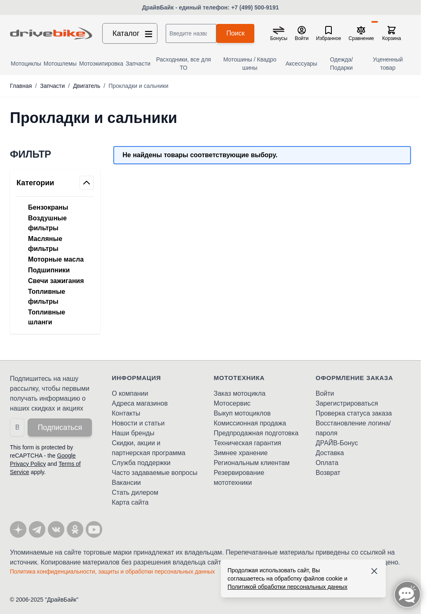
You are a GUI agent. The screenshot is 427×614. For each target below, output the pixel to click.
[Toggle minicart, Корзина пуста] (391, 33)
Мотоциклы (26, 63)
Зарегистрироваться (347, 403)
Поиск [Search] (235, 33)
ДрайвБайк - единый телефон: (186, 7)
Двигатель (86, 86)
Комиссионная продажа (250, 423)
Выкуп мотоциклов (242, 413)
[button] (55, 154)
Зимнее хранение (241, 452)
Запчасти (138, 63)
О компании (130, 393)
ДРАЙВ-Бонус (337, 442)
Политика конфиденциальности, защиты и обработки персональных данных (112, 571)
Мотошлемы (60, 63)
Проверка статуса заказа (354, 413)
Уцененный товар (388, 63)
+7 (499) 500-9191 (255, 7)
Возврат (328, 472)
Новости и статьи (138, 423)
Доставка (330, 452)
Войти (325, 393)
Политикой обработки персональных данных (287, 586)
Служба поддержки (141, 462)
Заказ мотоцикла (240, 393)
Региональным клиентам (252, 462)
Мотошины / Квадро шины (250, 63)
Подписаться (60, 427)
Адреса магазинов (140, 403)
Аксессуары (301, 63)
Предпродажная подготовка (256, 433)
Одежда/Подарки (341, 63)
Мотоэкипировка (101, 63)
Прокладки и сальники (138, 86)
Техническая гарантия (248, 442)
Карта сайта (130, 502)
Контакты (126, 413)
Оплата (327, 462)
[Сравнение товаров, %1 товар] (361, 33)
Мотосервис (232, 403)
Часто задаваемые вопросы (154, 472)
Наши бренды (133, 433)
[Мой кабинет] (301, 33)
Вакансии (126, 482)
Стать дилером (135, 492)
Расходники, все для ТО (183, 63)
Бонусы (278, 38)
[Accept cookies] (374, 571)
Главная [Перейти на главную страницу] (21, 86)
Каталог (133, 33)
